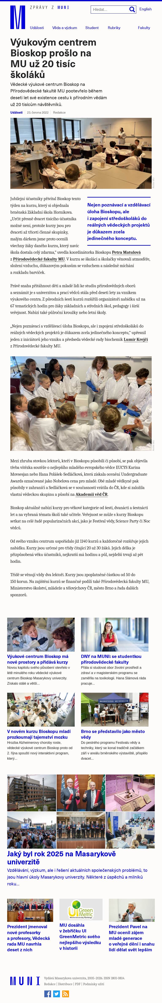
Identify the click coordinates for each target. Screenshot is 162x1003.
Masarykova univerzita (70, 978)
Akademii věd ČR (91, 494)
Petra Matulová (126, 252)
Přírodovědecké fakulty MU (39, 259)
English (145, 8)
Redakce (49, 984)
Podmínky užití (93, 984)
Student (92, 27)
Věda (64, 27)
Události (37, 27)
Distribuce (65, 984)
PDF (78, 984)
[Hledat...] (113, 10)
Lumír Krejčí (136, 339)
